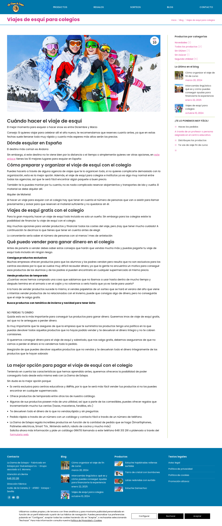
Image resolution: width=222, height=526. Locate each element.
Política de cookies (178, 475)
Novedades (181, 42)
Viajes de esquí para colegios (196, 107)
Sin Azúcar (180, 54)
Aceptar (197, 516)
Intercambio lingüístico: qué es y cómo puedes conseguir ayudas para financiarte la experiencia (199, 91)
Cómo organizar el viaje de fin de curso (200, 74)
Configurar (144, 516)
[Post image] (179, 75)
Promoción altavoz (178, 481)
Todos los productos (186, 46)
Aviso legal (174, 462)
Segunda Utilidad (184, 59)
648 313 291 (13, 478)
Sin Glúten (180, 50)
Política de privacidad (180, 469)
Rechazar (170, 516)
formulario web (19, 434)
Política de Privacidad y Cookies (86, 520)
